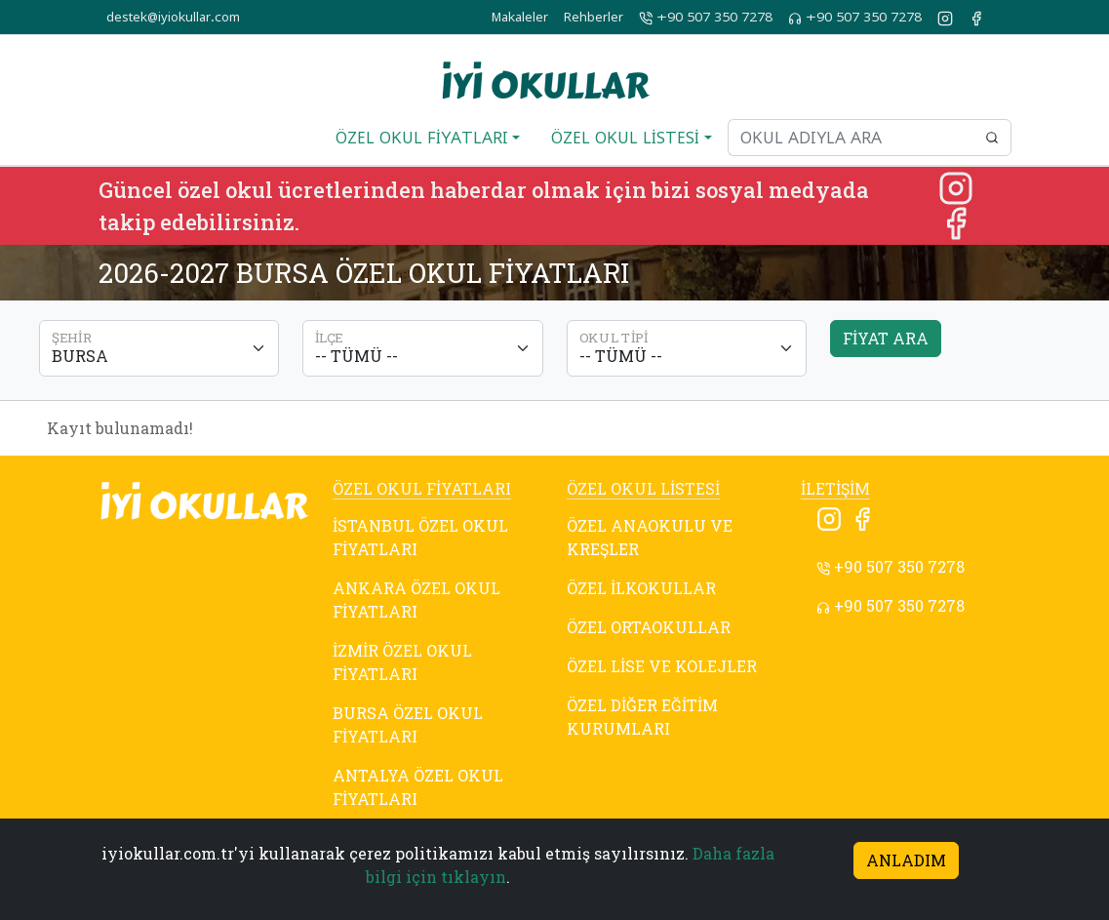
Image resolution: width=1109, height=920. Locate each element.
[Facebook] (955, 221)
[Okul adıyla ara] (850, 137)
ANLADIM (906, 860)
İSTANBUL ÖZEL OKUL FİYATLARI (420, 537)
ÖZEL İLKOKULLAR (641, 588)
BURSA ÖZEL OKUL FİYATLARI (408, 724)
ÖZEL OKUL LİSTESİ (643, 488)
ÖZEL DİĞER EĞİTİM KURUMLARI (642, 717)
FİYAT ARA (886, 338)
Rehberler (593, 17)
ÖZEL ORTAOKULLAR (649, 627)
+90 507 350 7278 (705, 17)
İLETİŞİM (835, 488)
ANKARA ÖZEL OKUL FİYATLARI (416, 599)
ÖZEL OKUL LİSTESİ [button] (625, 137)
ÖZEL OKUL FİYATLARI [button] (422, 137)
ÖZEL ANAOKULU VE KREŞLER (650, 537)
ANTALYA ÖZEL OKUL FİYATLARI (418, 787)
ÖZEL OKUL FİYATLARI (422, 488)
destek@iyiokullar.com (173, 17)
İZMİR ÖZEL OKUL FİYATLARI (402, 662)
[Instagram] (955, 186)
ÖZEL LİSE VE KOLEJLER (662, 666)
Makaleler (520, 17)
